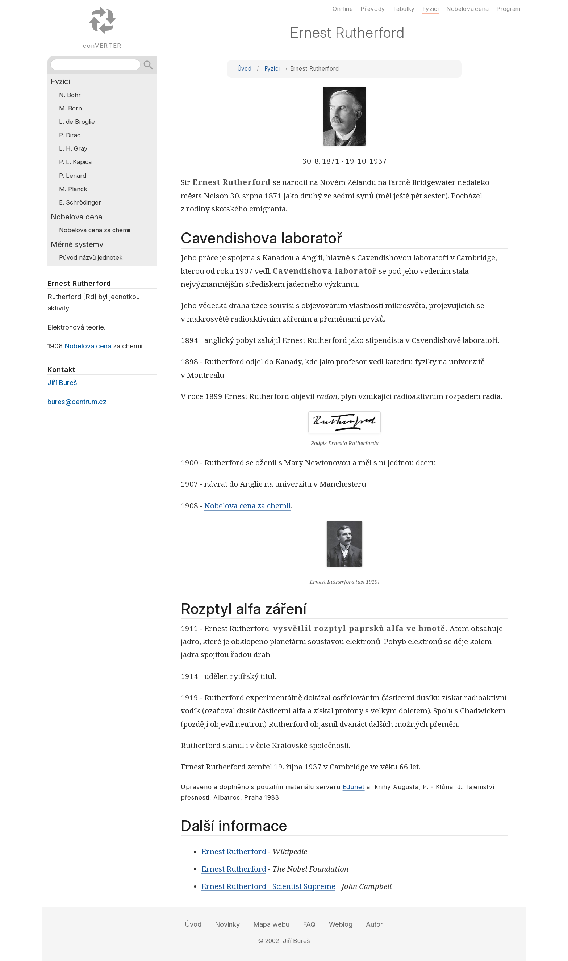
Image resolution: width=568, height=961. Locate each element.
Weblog (340, 924)
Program (508, 8)
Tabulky (403, 8)
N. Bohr (70, 94)
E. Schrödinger (80, 202)
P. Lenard (72, 175)
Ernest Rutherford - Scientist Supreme (268, 886)
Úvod (244, 68)
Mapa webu (271, 924)
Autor (374, 924)
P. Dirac (69, 135)
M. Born (70, 108)
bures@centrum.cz (76, 402)
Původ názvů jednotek (90, 257)
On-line (343, 8)
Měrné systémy (77, 244)
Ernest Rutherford (233, 851)
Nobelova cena (76, 216)
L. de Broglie (77, 121)
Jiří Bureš (62, 382)
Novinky (227, 924)
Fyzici (272, 68)
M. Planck (73, 189)
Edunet (354, 786)
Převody (372, 8)
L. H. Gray (73, 148)
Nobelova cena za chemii (247, 505)
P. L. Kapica (75, 161)
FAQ (309, 924)
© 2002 (268, 940)
